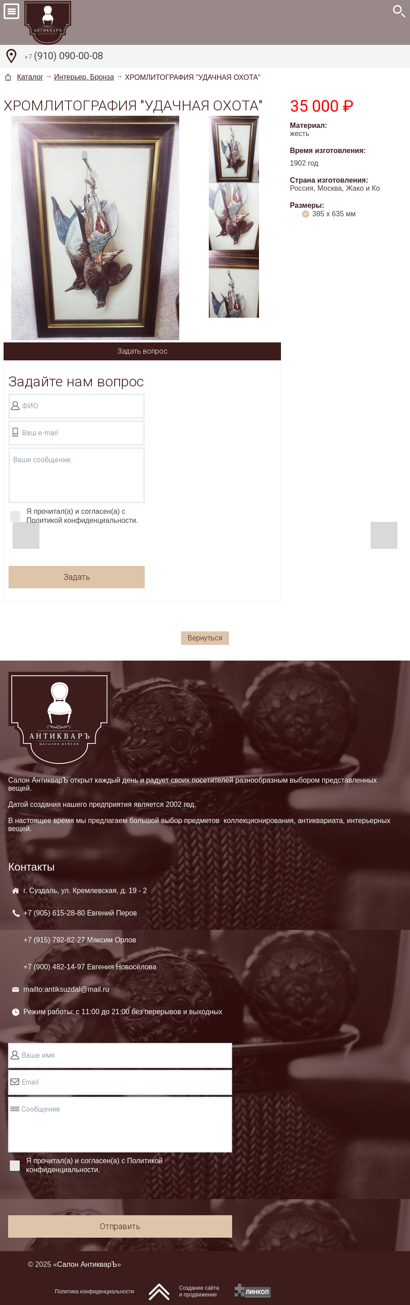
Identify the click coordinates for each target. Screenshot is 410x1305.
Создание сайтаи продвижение (199, 1291)
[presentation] (77, 546)
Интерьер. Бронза (84, 77)
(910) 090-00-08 (63, 57)
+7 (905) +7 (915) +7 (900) (89, 940)
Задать (77, 577)
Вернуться (205, 638)
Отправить (120, 1226)
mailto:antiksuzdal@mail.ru (66, 989)
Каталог (30, 77)
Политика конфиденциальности (94, 1291)
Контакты (31, 867)
